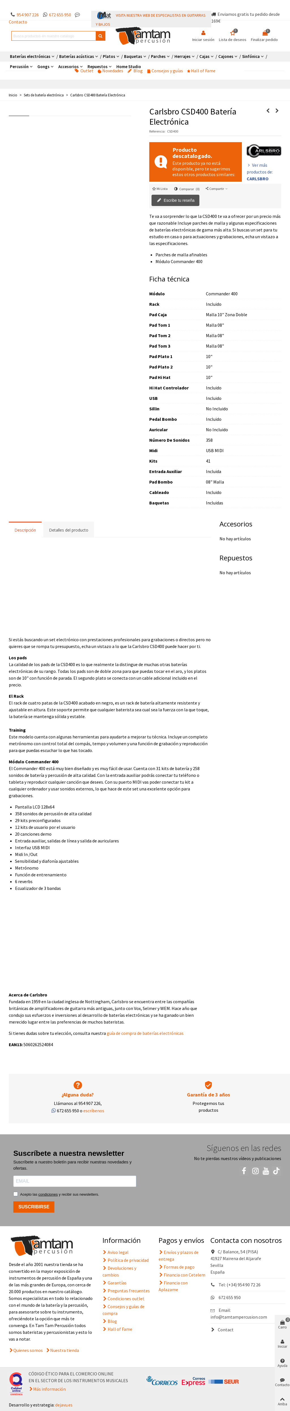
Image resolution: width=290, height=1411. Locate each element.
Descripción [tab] (25, 530)
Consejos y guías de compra (123, 1309)
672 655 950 (60, 15)
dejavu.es (63, 1405)
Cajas (204, 56)
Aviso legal (116, 1252)
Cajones (225, 56)
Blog (135, 70)
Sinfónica (251, 56)
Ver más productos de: (260, 171)
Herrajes (182, 56)
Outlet (83, 70)
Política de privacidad (126, 1260)
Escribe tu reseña (176, 200)
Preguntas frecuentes (126, 1290)
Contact (222, 1329)
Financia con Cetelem (182, 1274)
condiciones (48, 1194)
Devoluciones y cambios (119, 1271)
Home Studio (128, 66)
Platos (109, 56)
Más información (49, 1389)
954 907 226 (28, 15)
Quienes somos (28, 1350)
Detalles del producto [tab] (68, 530)
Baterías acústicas (76, 56)
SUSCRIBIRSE (33, 1206)
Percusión (19, 66)
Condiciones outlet (123, 1298)
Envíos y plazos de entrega (179, 1255)
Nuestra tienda (64, 1350)
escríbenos (93, 1110)
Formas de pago (177, 1266)
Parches (158, 56)
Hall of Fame (201, 70)
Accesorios (68, 66)
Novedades (110, 70)
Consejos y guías (165, 70)
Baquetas (133, 56)
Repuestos (98, 66)
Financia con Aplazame (173, 1285)
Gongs (43, 66)
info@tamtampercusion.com (238, 1317)
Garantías (115, 1282)
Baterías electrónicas (30, 56)
